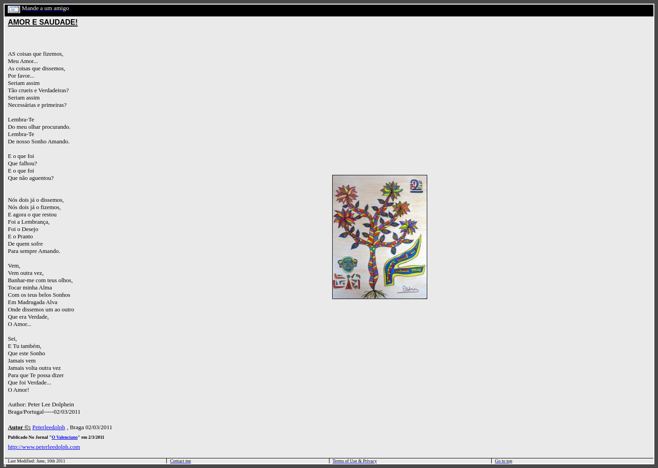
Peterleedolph (48, 427)
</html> (5, 465)
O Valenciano (65, 437)
